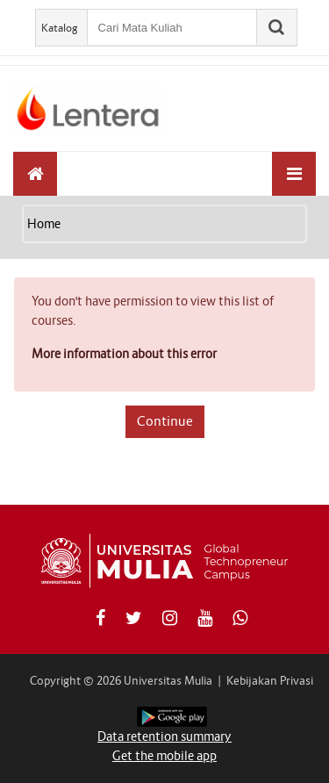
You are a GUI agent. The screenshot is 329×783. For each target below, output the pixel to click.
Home (44, 224)
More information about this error (124, 354)
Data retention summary (164, 736)
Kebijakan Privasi (269, 680)
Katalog (59, 27)
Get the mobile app (164, 756)
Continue (165, 421)
